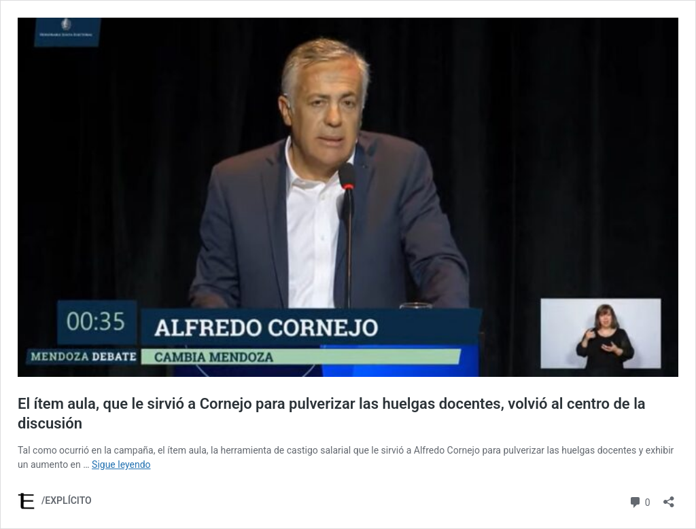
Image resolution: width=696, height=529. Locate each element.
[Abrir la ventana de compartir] (668, 497)
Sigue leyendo (121, 464)
